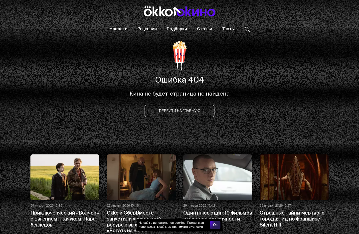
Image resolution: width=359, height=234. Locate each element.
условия (197, 227)
